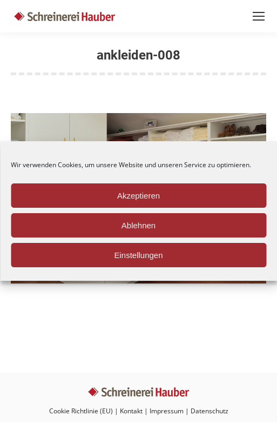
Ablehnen (138, 225)
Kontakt (131, 411)
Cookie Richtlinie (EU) (81, 411)
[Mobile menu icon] (258, 16)
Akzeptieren (138, 195)
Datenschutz (209, 411)
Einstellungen (138, 255)
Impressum (167, 411)
